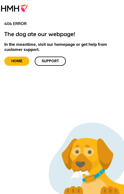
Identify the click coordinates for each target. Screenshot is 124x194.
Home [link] (16, 61)
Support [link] (50, 61)
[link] (16, 8)
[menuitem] (16, 8)
